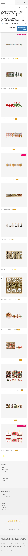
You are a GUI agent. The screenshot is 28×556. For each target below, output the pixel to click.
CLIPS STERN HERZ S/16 (8, 149)
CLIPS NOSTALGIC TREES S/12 (9, 58)
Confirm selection (22, 27)
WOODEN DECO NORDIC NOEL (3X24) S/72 (12, 390)
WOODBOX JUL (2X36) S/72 (8, 269)
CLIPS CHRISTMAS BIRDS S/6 (9, 118)
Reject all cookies (11, 27)
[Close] (26, 6)
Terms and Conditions (7, 496)
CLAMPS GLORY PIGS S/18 (8, 209)
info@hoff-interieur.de (14, 521)
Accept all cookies (21, 29)
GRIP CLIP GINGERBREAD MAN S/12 (10, 329)
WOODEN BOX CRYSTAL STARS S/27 (10, 299)
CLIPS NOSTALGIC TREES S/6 (9, 88)
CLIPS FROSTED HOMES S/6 (9, 420)
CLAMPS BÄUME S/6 (7, 239)
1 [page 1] (4, 456)
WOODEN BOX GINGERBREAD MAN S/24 (11, 359)
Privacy (3, 498)
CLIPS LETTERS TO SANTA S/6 (9, 450)
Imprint (3, 501)
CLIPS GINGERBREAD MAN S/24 (9, 179)
